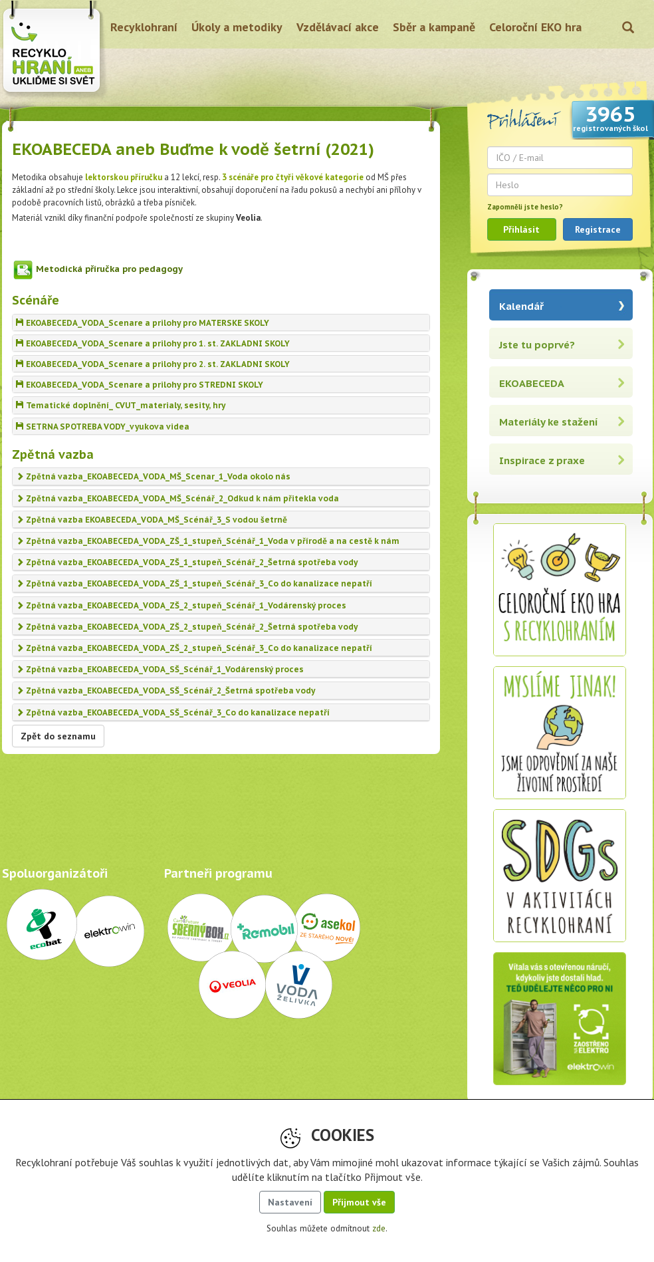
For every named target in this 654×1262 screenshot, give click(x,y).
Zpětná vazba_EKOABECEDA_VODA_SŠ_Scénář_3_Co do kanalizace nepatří (173, 712)
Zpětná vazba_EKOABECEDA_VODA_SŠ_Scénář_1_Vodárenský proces (160, 669)
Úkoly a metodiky (236, 27)
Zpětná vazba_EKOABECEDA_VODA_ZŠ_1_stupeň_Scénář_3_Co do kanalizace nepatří (194, 583)
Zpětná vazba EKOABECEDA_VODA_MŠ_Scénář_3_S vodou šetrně (151, 520)
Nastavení (290, 1202)
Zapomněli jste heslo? (525, 206)
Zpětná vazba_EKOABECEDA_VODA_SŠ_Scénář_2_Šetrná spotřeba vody (165, 690)
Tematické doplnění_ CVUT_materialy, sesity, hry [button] (120, 405)
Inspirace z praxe (542, 460)
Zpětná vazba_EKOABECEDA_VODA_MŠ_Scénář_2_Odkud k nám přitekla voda (177, 498)
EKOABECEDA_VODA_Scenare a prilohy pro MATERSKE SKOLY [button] (142, 323)
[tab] (221, 322)
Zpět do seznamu (58, 736)
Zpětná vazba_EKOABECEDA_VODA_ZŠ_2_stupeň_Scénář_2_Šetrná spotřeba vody (187, 627)
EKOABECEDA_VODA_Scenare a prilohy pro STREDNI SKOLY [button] (139, 385)
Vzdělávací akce (337, 27)
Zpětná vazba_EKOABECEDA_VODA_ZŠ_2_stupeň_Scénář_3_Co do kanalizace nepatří (194, 648)
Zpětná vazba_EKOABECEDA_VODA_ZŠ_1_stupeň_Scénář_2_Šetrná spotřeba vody (187, 562)
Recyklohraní (143, 27)
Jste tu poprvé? (537, 344)
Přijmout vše (359, 1202)
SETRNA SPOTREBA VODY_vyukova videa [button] (102, 427)
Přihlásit (521, 229)
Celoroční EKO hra (535, 27)
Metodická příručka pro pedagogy (109, 269)
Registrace (598, 229)
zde (378, 1228)
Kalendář (521, 306)
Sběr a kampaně (434, 27)
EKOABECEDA (531, 383)
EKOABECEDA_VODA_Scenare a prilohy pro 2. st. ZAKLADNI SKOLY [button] (153, 364)
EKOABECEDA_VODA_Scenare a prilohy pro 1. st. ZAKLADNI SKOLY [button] (153, 343)
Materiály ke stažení (548, 422)
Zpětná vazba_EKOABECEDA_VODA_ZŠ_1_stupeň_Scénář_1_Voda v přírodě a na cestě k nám (207, 541)
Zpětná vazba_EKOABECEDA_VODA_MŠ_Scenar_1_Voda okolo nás (153, 476)
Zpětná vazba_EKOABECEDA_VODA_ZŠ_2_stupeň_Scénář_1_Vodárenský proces (181, 605)
